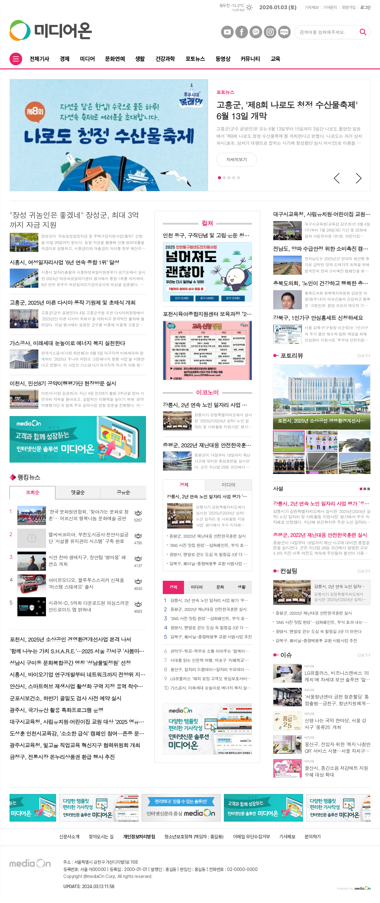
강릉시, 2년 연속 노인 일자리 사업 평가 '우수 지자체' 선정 (211, 600)
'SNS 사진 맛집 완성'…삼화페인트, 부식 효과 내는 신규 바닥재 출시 (208, 545)
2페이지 (365, 489)
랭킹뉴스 (28, 477)
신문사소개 (69, 837)
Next (359, 178)
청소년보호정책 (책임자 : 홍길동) (193, 837)
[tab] (184, 484)
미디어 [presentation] (228, 484)
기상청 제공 (237, 10)
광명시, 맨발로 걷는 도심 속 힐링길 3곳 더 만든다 (208, 554)
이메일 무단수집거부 (251, 837)
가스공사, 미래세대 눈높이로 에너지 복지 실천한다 (211, 688)
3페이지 (368, 489)
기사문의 (330, 7)
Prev (337, 178)
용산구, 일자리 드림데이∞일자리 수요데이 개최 (211, 669)
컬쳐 (207, 223)
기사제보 (311, 7)
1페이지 (361, 489)
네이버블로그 (284, 32)
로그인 (365, 7)
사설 (278, 488)
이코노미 (207, 392)
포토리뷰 (291, 355)
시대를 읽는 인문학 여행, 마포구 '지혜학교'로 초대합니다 (211, 660)
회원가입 (348, 7)
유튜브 (227, 32)
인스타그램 (270, 32)
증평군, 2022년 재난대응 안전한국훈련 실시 (207, 536)
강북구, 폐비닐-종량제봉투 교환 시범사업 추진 (208, 563)
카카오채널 (256, 32)
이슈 (286, 654)
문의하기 (312, 837)
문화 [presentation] (220, 587)
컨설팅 (288, 571)
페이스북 (241, 32)
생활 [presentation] (241, 587)
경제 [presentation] (184, 484)
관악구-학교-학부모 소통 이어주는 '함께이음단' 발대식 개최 (211, 651)
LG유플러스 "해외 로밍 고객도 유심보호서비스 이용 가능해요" (211, 679)
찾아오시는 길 (101, 837)
